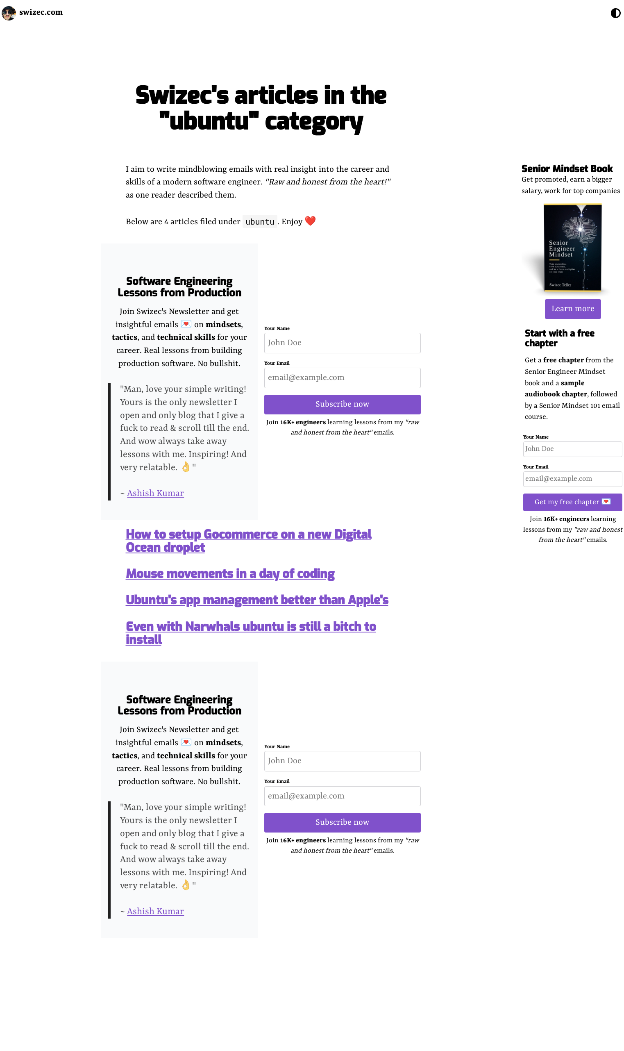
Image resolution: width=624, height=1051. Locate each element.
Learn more (573, 309)
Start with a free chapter (560, 338)
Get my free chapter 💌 (573, 502)
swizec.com (41, 12)
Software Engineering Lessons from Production (179, 287)
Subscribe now (342, 404)
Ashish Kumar (155, 494)
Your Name (536, 437)
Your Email (536, 467)
